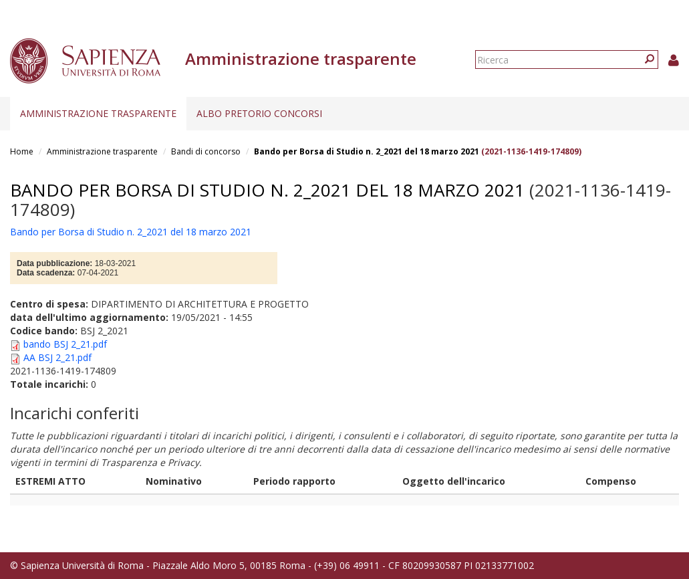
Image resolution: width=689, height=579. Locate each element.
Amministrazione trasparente (98, 113)
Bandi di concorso (206, 151)
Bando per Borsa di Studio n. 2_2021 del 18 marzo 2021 (366, 151)
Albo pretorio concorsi (259, 113)
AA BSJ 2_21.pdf (57, 357)
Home (21, 151)
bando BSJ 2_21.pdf (65, 344)
